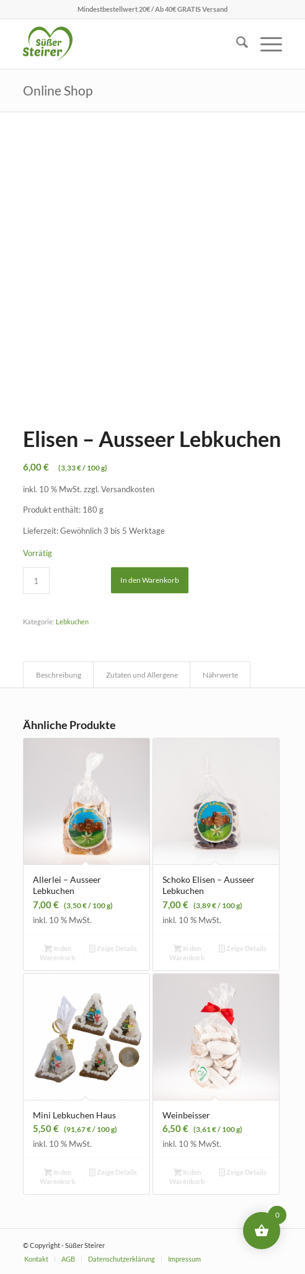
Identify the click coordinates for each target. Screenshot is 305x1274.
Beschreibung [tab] (58, 675)
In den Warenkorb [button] (57, 953)
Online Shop (58, 90)
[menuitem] (236, 44)
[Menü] (265, 44)
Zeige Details (113, 949)
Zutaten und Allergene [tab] (142, 675)
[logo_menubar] (127, 44)
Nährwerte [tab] (220, 675)
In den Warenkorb (149, 580)
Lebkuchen (72, 621)
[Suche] (236, 44)
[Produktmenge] (36, 580)
